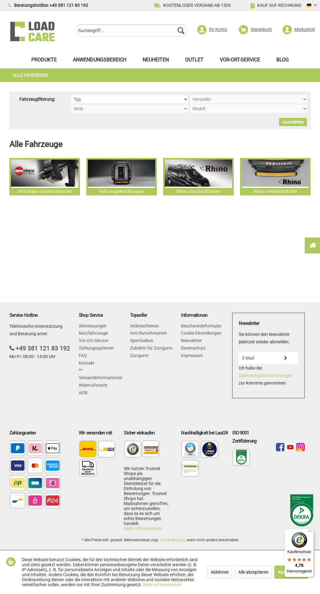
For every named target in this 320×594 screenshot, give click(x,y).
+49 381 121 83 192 (43, 348)
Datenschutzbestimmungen (265, 375)
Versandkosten (172, 540)
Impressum (192, 355)
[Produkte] (44, 61)
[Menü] (310, 532)
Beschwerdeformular (201, 325)
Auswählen (293, 122)
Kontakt (86, 363)
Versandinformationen (100, 377)
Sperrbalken (141, 340)
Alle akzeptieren (253, 572)
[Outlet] (194, 61)
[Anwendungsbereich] (99, 61)
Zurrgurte (139, 355)
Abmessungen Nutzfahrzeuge (93, 329)
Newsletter (191, 340)
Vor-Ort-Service (93, 340)
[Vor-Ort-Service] (239, 61)
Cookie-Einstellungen (201, 333)
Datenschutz (193, 348)
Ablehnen (220, 572)
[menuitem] (131, 31)
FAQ (83, 355)
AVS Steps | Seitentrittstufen (44, 177)
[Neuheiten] (155, 61)
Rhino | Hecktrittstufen (275, 177)
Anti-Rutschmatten (148, 333)
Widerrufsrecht (93, 385)
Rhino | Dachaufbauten (198, 177)
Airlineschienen (144, 325)
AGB (83, 392)
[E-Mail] (256, 358)
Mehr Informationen (143, 528)
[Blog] (282, 61)
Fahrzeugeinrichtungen (121, 177)
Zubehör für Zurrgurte (151, 348)
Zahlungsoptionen (96, 348)
